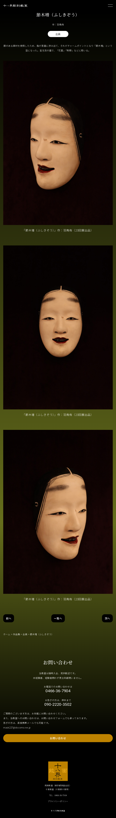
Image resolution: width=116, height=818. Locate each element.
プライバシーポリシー (58, 801)
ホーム (6, 634)
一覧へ (58, 618)
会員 (25, 634)
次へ (107, 618)
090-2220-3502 (57, 704)
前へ (8, 618)
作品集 (16, 634)
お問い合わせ (58, 738)
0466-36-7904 (57, 691)
